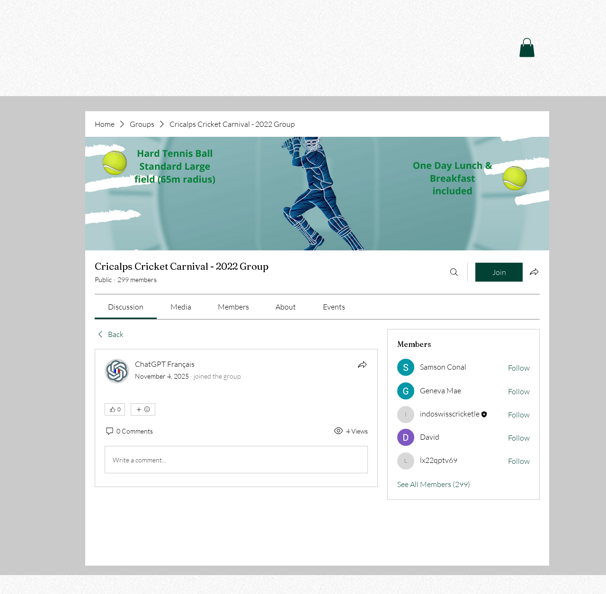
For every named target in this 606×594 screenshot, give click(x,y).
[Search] (454, 272)
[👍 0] (115, 409)
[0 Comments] (129, 431)
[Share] (362, 364)
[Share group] (534, 271)
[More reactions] (143, 409)
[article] (236, 418)
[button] (527, 47)
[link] (125, 306)
